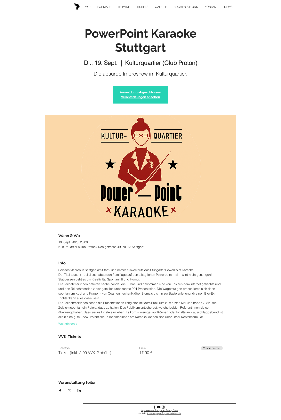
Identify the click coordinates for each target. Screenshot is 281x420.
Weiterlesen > (68, 324)
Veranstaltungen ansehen (140, 97)
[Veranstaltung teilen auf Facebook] (60, 390)
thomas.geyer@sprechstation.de (164, 413)
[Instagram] (163, 407)
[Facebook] (154, 407)
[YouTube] (159, 407)
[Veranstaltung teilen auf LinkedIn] (79, 390)
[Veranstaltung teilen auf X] (70, 390)
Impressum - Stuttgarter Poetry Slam (159, 410)
